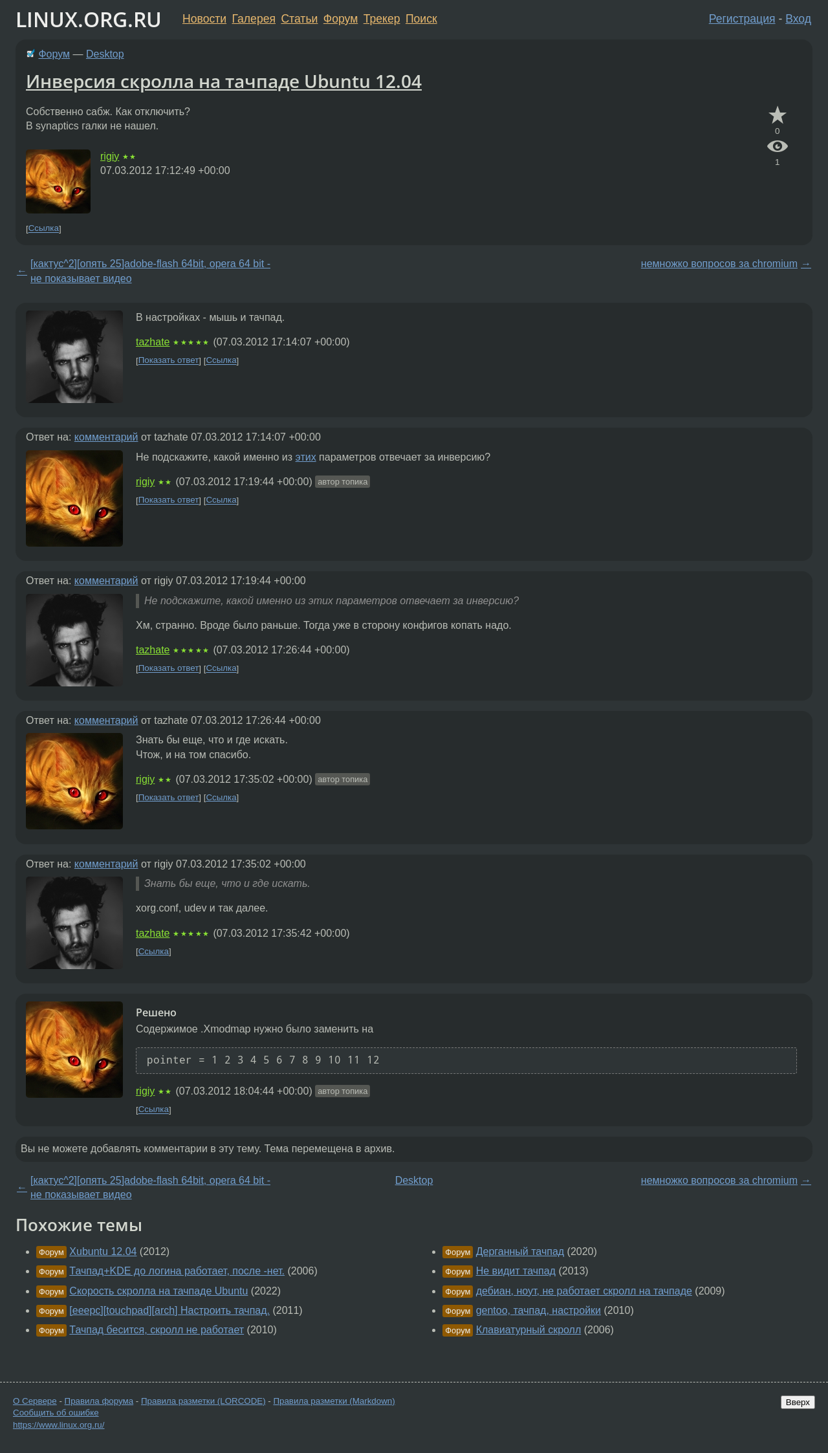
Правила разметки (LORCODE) (203, 1401)
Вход (798, 18)
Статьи (299, 18)
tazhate (152, 341)
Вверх (798, 1402)
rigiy (109, 156)
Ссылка (43, 229)
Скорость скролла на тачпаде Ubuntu (158, 1290)
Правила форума (99, 1401)
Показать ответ (168, 361)
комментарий (106, 437)
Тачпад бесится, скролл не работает (156, 1329)
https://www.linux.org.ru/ (58, 1425)
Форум (340, 18)
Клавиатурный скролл (529, 1329)
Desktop (105, 54)
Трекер (382, 18)
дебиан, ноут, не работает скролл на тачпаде (584, 1290)
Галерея (254, 18)
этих (306, 457)
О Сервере (35, 1401)
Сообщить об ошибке (56, 1412)
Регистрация (742, 18)
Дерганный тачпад (520, 1251)
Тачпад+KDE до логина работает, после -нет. (177, 1270)
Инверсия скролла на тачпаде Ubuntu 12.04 (224, 81)
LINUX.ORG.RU (89, 19)
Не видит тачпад (516, 1270)
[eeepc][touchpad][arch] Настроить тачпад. (169, 1310)
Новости (204, 18)
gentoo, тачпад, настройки (538, 1310)
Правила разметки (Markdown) (334, 1401)
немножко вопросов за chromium (719, 263)
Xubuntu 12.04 (102, 1251)
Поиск (421, 18)
